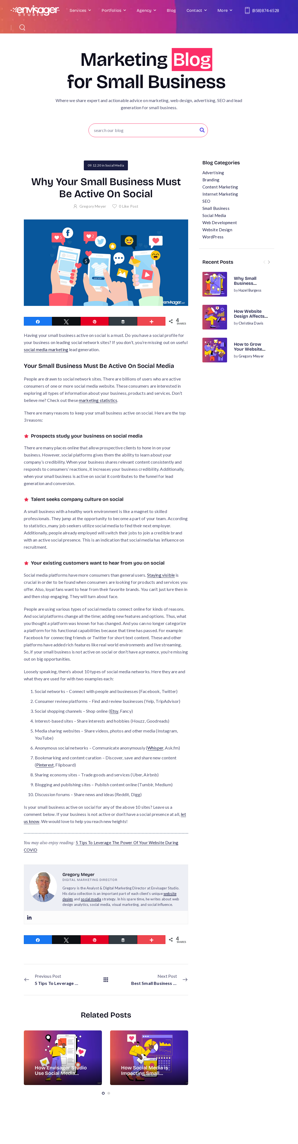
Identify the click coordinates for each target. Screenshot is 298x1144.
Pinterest (45, 764)
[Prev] (264, 262)
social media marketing (46, 349)
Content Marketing (220, 186)
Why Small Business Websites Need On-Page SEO (250, 286)
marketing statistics (98, 400)
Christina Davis (251, 323)
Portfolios (111, 10)
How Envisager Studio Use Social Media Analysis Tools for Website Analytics (61, 1076)
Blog (171, 10)
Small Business (216, 208)
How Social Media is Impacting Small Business (144, 1073)
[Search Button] (202, 130)
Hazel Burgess (250, 290)
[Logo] (35, 10)
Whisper (155, 747)
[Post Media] (214, 284)
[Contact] (248, 10)
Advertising (213, 172)
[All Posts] (106, 979)
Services (78, 10)
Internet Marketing (220, 193)
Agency (144, 10)
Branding (210, 179)
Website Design (217, 229)
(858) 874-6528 (265, 10)
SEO (206, 201)
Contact (194, 10)
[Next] (269, 262)
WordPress (213, 236)
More (222, 10)
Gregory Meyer (251, 356)
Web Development (219, 222)
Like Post (128, 206)
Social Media (214, 215)
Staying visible (161, 574)
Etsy (114, 711)
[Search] (23, 27)
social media (91, 899)
